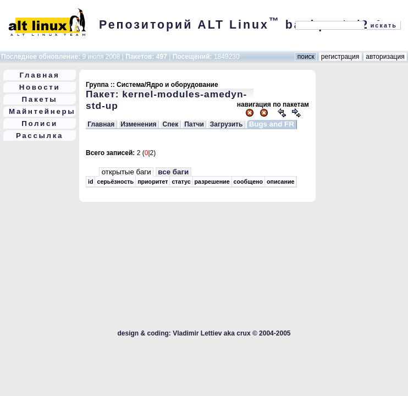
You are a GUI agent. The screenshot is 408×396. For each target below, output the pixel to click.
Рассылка (39, 135)
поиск (305, 57)
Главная (40, 75)
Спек (171, 124)
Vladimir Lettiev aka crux (211, 333)
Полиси (39, 123)
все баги (173, 172)
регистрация (340, 57)
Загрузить (226, 124)
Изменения (138, 124)
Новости (39, 87)
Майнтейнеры (42, 111)
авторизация (385, 57)
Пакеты (40, 99)
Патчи (194, 124)
